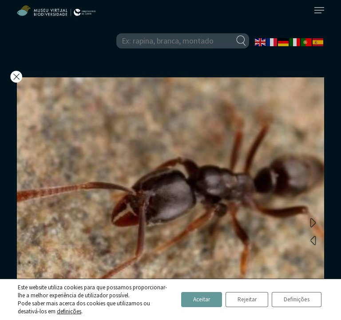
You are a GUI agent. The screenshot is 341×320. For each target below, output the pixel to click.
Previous (313, 240)
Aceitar (189, 296)
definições (69, 311)
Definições (294, 296)
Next (313, 222)
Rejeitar (239, 296)
